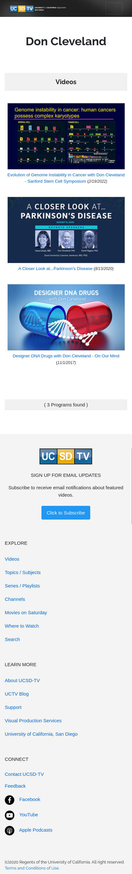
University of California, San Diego (41, 734)
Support (13, 707)
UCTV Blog (17, 693)
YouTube (28, 814)
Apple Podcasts (35, 830)
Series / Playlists (22, 585)
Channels (15, 599)
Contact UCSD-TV (24, 774)
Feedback (15, 786)
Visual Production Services (33, 720)
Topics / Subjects (23, 572)
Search (12, 639)
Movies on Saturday (26, 612)
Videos (12, 559)
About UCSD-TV (22, 680)
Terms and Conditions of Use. (32, 868)
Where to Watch (22, 626)
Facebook (29, 799)
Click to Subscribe (66, 512)
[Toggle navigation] (114, 9)
